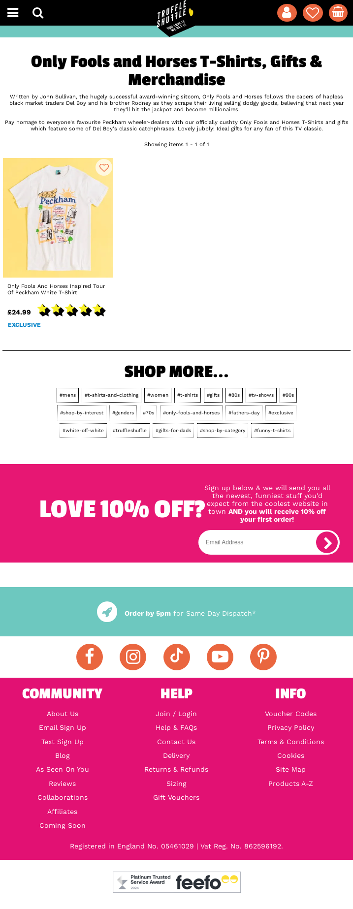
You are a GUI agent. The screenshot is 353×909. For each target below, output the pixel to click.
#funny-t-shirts (272, 430)
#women (157, 395)
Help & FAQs (176, 727)
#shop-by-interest (81, 412)
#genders (123, 412)
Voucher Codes (291, 713)
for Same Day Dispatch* (176, 613)
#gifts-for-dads (173, 430)
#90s (288, 395)
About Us (62, 713)
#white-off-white (83, 430)
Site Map (291, 769)
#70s (148, 412)
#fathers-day (243, 412)
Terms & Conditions (290, 741)
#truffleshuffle (130, 430)
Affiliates (62, 811)
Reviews (62, 783)
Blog (62, 755)
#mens (68, 395)
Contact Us (176, 741)
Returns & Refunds (176, 769)
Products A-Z (290, 783)
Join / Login (176, 713)
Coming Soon (62, 825)
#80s (234, 395)
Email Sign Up (62, 727)
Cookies (290, 755)
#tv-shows (261, 395)
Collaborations (62, 797)
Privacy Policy (290, 727)
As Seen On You (62, 769)
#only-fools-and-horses (191, 412)
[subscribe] (327, 542)
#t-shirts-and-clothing (111, 395)
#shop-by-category (222, 430)
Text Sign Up (62, 741)
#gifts (213, 395)
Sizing (176, 783)
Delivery (176, 755)
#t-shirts (187, 395)
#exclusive (280, 412)
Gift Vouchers (176, 797)
